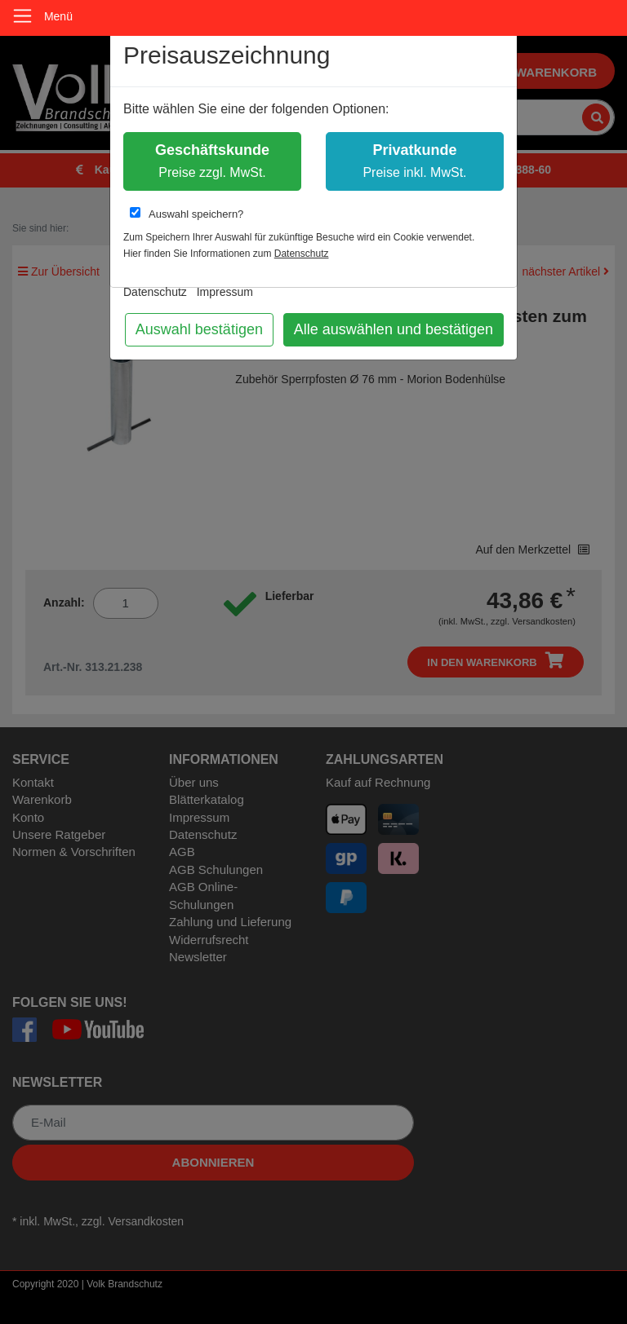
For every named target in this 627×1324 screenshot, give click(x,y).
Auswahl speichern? (186, 213)
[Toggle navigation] (22, 16)
